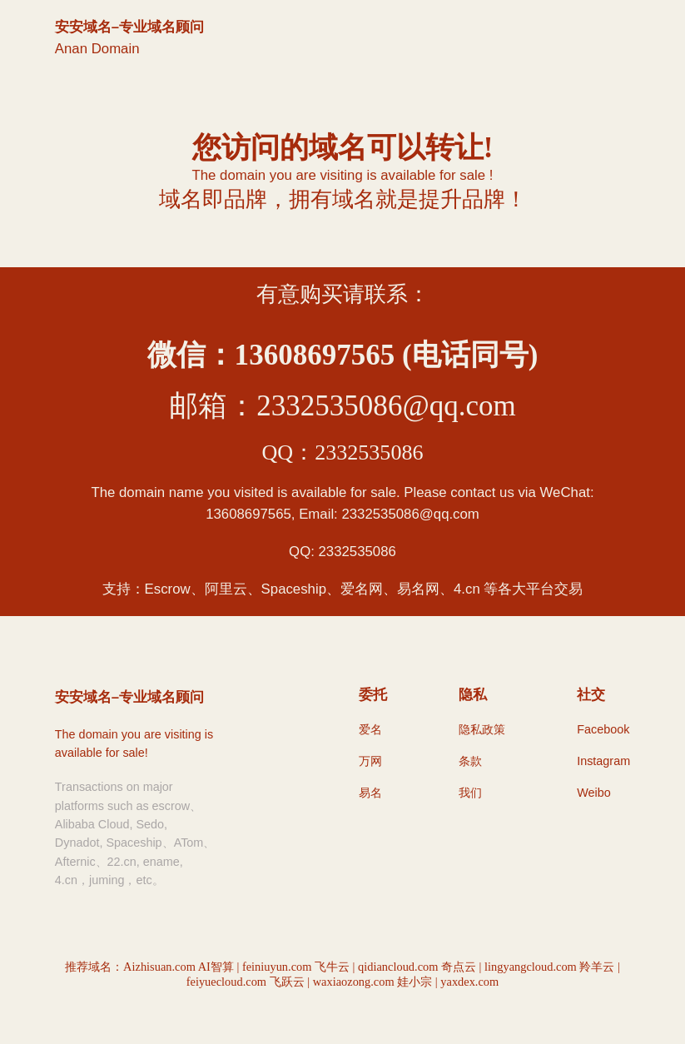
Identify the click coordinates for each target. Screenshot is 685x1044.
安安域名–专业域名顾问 (129, 27)
